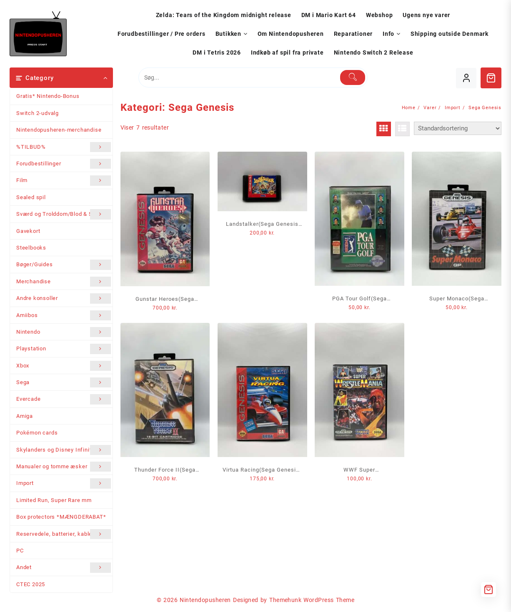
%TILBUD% (63, 147)
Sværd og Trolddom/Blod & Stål (63, 214)
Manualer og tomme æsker (63, 467)
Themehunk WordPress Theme (311, 600)
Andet (63, 567)
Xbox (63, 366)
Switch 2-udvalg (37, 113)
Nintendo (63, 332)
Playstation (63, 349)
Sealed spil (31, 197)
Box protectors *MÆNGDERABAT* (61, 517)
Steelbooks (31, 248)
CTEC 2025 (30, 584)
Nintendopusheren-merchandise (58, 130)
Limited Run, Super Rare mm (54, 500)
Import (63, 483)
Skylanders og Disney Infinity (63, 450)
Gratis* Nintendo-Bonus (48, 96)
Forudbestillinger (63, 164)
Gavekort (28, 231)
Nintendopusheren (205, 600)
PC (20, 550)
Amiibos (63, 315)
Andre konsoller (63, 298)
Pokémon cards (37, 433)
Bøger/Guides (63, 265)
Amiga (24, 416)
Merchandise (63, 282)
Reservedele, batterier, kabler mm (63, 534)
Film (63, 180)
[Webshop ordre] (457, 128)
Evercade (63, 399)
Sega (63, 382)
